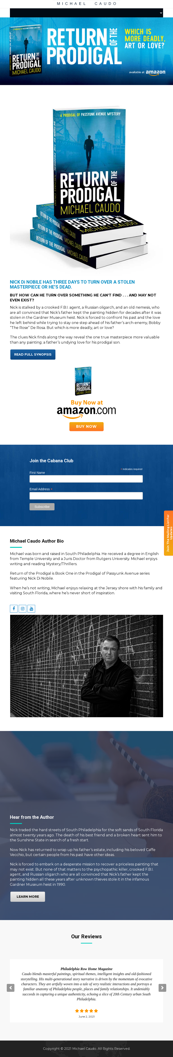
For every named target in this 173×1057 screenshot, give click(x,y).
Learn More (28, 897)
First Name (37, 472)
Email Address (41, 489)
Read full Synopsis (33, 354)
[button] (10, 988)
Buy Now (86, 426)
